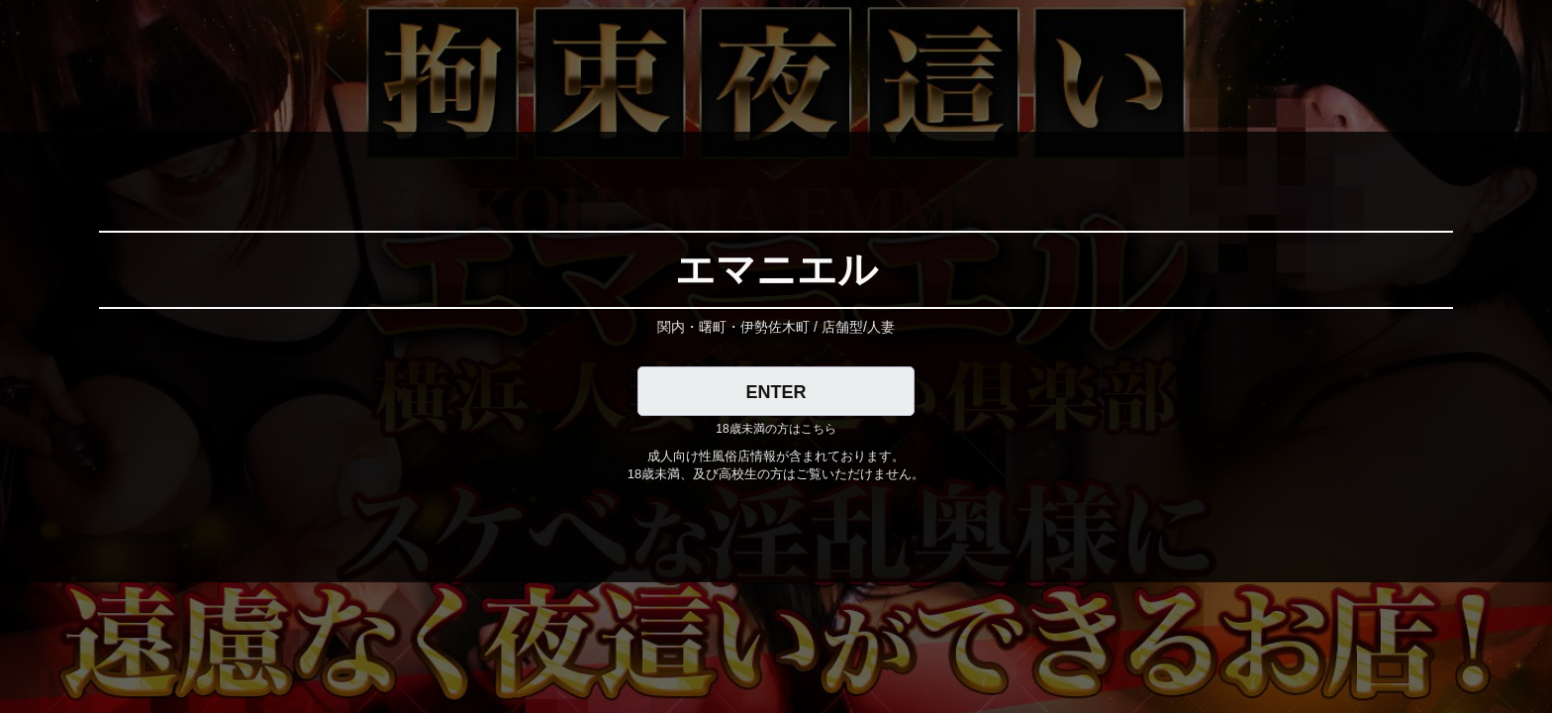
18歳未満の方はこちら (775, 429)
